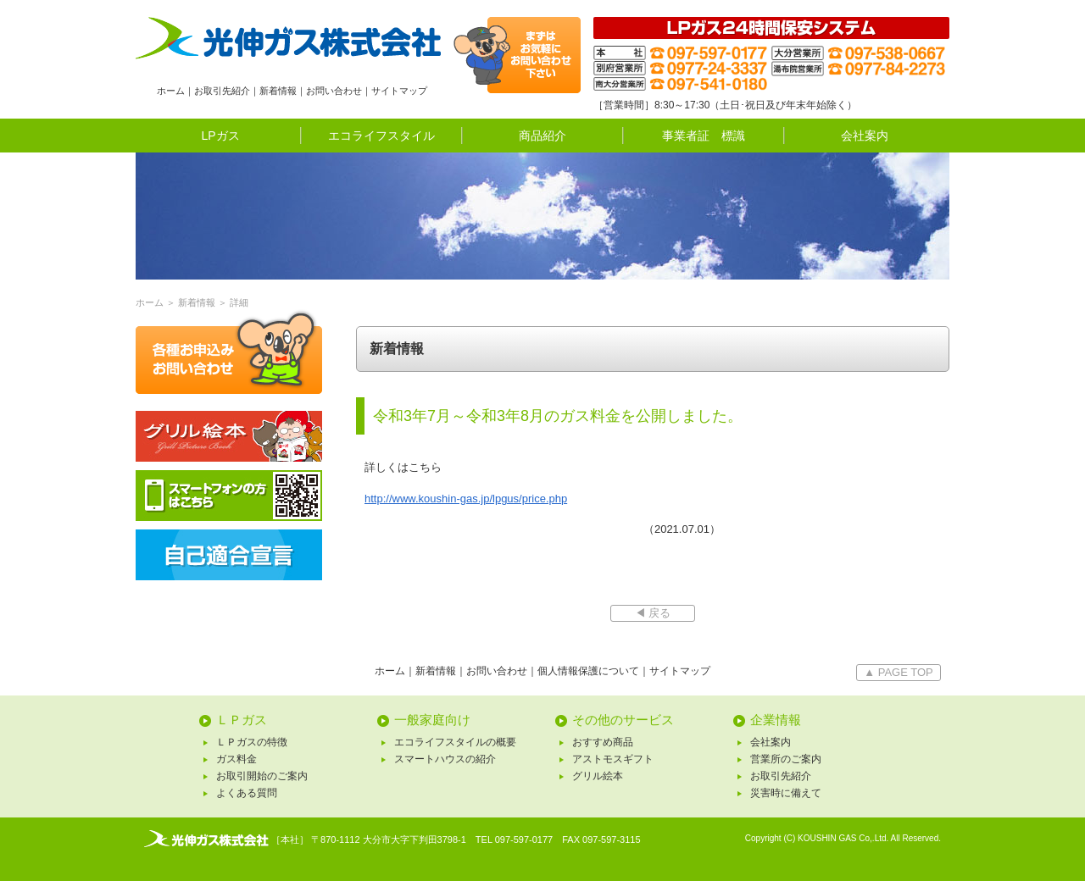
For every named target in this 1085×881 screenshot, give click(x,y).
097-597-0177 (524, 839)
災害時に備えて (785, 793)
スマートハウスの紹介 (445, 759)
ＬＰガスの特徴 (251, 742)
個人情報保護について (588, 671)
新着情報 (278, 91)
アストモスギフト (613, 759)
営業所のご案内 (785, 759)
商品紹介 (542, 135)
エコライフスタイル (381, 135)
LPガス (220, 135)
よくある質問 (246, 793)
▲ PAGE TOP (898, 672)
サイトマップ (399, 91)
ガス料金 (236, 759)
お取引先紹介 (222, 91)
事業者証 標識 (703, 135)
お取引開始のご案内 (262, 776)
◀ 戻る (653, 613)
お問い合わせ (334, 91)
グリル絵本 (597, 776)
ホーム (171, 91)
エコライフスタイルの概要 (455, 742)
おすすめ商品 (602, 742)
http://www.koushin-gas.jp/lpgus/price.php (465, 498)
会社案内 (864, 135)
